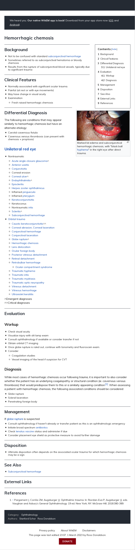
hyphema (82, 149)
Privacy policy (47, 530)
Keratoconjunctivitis (23, 199)
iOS (111, 20)
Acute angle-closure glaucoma (29, 161)
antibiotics (42, 427)
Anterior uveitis (20, 164)
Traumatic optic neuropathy (28, 282)
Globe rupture (20, 239)
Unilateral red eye (20, 149)
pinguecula (29, 192)
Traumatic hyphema (23, 271)
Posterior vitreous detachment (29, 254)
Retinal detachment (23, 258)
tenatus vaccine (25, 431)
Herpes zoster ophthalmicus (28, 188)
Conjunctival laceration (25, 235)
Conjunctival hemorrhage (26, 231)
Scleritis (16, 211)
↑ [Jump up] (13, 500)
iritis (30, 207)
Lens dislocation (21, 247)
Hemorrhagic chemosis (25, 243)
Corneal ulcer (19, 176)
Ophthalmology (29, 514)
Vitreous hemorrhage (24, 290)
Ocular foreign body (23, 250)
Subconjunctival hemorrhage (28, 215)
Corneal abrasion (22, 227)
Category (13, 514)
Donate (67, 541)
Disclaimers (89, 530)
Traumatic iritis (20, 274)
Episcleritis (18, 184)
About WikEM (68, 530)
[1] (106, 384)
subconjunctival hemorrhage (64, 56)
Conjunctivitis (19, 168)
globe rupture (15, 419)
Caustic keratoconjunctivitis (27, 223)
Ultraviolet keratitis (22, 294)
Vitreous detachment (24, 286)
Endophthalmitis (21, 180)
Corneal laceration (43, 227)
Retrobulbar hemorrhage (26, 262)
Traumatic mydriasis (23, 278)
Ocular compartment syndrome (33, 267)
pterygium (28, 195)
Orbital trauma (16, 219)
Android (14, 24)
